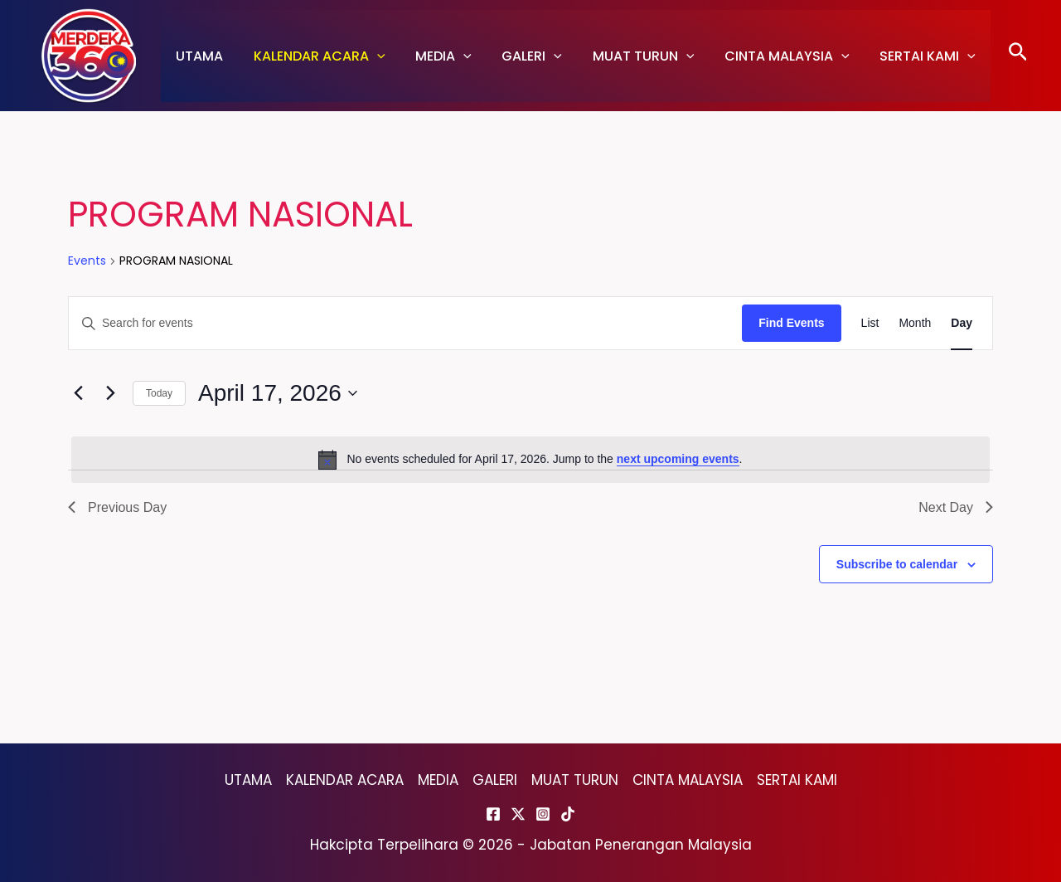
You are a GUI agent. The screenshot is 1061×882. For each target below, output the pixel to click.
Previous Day (117, 507)
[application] (371, 56)
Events (87, 261)
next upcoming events (678, 458)
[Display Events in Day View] (961, 323)
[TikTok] (567, 813)
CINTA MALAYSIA (765, 56)
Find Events (791, 322)
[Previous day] (78, 393)
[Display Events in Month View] (915, 323)
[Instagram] (542, 813)
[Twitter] (518, 813)
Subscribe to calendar (896, 564)
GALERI (518, 56)
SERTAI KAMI (903, 56)
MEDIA (434, 56)
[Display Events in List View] (870, 323)
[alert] (530, 459)
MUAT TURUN (626, 56)
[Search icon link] (1018, 56)
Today (159, 393)
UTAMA (197, 56)
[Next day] (110, 393)
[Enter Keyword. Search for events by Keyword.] (405, 323)
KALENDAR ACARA (314, 56)
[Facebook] (493, 813)
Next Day (955, 507)
